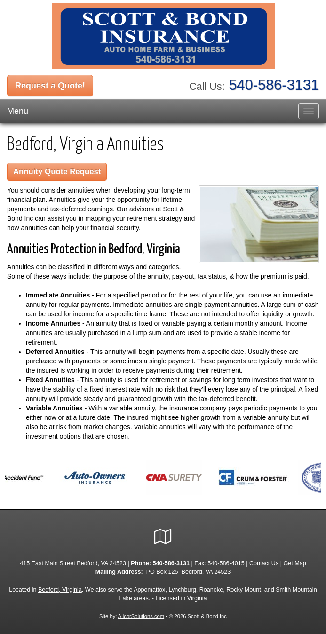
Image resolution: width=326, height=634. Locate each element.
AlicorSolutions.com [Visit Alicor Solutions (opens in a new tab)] (141, 616)
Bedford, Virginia (60, 589)
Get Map (295, 563)
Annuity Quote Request (57, 171)
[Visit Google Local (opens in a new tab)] (163, 536)
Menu (17, 111)
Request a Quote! (50, 85)
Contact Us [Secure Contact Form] (263, 563)
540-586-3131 (274, 85)
